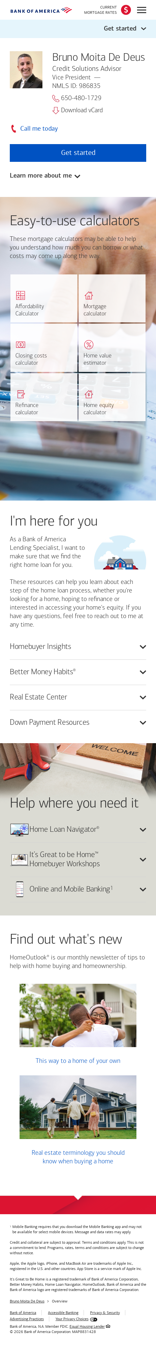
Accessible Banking (63, 1312)
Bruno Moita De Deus (27, 1301)
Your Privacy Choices (71, 1319)
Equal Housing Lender (87, 1326)
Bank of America (23, 1312)
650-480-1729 (76, 98)
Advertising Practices (27, 1319)
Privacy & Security (105, 1312)
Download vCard (77, 110)
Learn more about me (41, 176)
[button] (78, 29)
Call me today (39, 128)
